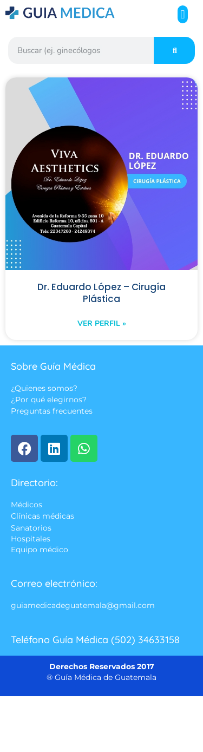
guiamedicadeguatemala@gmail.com (83, 606)
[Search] (174, 50)
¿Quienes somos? (44, 388)
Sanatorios (31, 528)
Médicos (26, 504)
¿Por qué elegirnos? (49, 400)
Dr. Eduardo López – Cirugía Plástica (101, 292)
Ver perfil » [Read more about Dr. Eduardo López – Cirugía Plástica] (101, 323)
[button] (183, 14)
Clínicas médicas (42, 516)
